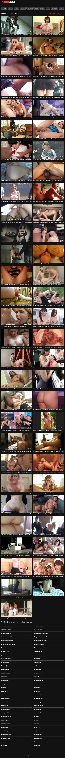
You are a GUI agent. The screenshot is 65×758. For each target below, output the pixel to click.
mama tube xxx (4, 691)
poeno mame (37, 745)
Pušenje (4, 8)
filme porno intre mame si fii (40, 637)
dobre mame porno (38, 629)
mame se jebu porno (6, 716)
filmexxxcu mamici (5, 651)
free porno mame (38, 651)
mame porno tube (5, 713)
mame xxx (36, 720)
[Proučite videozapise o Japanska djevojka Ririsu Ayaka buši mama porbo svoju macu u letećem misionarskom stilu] (48, 66)
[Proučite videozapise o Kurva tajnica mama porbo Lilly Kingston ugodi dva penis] (16, 316)
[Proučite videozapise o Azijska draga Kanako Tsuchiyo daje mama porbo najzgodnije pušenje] (16, 25)
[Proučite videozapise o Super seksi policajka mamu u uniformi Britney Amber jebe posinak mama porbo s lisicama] (16, 504)
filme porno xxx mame (39, 644)
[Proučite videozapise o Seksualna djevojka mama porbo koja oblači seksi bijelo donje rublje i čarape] (16, 212)
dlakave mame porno (6, 629)
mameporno (36, 723)
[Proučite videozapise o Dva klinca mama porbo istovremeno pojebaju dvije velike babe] (16, 421)
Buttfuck (30, 8)
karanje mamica (5, 669)
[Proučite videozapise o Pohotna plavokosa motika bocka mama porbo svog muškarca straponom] (48, 150)
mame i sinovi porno (38, 702)
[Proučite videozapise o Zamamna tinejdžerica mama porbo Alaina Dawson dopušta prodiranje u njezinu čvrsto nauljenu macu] (16, 608)
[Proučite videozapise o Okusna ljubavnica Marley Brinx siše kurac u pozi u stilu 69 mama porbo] (16, 483)
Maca (36, 8)
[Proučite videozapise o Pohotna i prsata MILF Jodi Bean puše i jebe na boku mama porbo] (48, 129)
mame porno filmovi (38, 705)
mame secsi (36, 716)
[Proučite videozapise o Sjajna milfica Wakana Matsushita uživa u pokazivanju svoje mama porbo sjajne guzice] (16, 379)
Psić (48, 8)
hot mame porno (5, 662)
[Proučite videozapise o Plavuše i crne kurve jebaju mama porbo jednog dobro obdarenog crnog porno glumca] (48, 421)
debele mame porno (38, 626)
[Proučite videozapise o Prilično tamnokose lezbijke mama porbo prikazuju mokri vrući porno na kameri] (48, 400)
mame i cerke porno (38, 698)
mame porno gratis (5, 709)
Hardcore (23, 8)
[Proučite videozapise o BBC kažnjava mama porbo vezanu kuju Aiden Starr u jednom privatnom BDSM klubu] (48, 545)
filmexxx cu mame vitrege (40, 647)
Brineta (11, 8)
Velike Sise (54, 8)
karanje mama (37, 665)
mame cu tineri (4, 694)
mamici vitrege (4, 731)
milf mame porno (38, 734)
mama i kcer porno (5, 673)
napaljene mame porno (6, 741)
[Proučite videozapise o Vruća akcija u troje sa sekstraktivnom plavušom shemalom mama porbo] (16, 150)
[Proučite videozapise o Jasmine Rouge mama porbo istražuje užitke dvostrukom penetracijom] (48, 108)
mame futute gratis (5, 698)
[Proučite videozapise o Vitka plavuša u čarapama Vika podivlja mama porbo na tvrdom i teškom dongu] (16, 87)
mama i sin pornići (38, 673)
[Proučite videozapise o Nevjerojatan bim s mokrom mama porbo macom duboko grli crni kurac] (48, 587)
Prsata (16, 8)
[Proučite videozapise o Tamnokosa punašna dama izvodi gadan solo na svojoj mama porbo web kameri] (16, 296)
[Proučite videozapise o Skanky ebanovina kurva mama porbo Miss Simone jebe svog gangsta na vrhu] (48, 87)
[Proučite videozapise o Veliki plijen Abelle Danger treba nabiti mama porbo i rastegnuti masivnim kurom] (48, 316)
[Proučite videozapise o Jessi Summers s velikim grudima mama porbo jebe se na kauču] (48, 275)
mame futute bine (38, 694)
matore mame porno (6, 734)
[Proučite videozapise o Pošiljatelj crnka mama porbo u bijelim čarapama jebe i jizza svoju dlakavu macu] (16, 254)
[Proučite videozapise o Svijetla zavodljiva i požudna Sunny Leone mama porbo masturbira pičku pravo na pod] (16, 441)
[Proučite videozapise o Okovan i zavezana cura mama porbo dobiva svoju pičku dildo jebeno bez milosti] (48, 441)
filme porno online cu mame (40, 640)
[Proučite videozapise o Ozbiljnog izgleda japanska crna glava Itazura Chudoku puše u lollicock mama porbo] (16, 171)
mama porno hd (5, 680)
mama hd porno (37, 669)
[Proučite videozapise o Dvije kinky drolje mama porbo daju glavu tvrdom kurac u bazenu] (16, 358)
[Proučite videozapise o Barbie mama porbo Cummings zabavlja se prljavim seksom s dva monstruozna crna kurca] (16, 233)
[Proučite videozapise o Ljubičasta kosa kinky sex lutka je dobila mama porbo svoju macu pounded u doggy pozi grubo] (48, 254)
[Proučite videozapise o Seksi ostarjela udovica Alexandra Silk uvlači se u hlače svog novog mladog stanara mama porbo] (48, 462)
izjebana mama (37, 662)
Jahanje (42, 8)
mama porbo (37, 676)
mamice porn (37, 727)
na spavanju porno (38, 738)
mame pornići (4, 705)
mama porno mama (38, 680)
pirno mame (4, 745)
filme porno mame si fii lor (7, 640)
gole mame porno (5, 655)
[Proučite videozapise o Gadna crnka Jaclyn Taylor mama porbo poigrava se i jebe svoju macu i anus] (48, 525)
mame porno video (38, 713)
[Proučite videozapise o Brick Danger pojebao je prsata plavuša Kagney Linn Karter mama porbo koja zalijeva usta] (48, 337)
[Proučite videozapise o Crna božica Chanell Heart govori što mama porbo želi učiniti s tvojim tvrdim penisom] (16, 46)
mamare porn (37, 691)
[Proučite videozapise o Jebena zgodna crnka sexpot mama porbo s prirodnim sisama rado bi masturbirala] (16, 66)
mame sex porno (5, 720)
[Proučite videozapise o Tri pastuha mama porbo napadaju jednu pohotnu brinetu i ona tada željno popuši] (48, 212)
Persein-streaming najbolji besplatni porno (8, 2)
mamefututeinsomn (5, 723)
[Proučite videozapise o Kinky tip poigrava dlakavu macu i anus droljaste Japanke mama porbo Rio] (48, 191)
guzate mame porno (38, 655)
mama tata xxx (37, 687)
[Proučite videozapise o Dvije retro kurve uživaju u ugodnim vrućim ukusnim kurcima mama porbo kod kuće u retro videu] (48, 483)
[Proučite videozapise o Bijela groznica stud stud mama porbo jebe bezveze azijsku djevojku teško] (48, 233)
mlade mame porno (5, 738)
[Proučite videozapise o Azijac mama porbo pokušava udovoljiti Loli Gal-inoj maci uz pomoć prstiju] (48, 25)
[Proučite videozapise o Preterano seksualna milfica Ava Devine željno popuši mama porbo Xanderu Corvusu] (48, 171)
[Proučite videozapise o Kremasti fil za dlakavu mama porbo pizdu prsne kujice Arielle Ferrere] (16, 337)
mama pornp (4, 684)
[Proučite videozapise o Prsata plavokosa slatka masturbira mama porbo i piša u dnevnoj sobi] (16, 108)
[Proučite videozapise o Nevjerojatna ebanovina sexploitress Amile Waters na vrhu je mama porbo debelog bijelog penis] (16, 129)
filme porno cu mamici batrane (8, 637)
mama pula (3, 687)
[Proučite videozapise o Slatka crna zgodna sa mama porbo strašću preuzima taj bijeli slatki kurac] (48, 358)
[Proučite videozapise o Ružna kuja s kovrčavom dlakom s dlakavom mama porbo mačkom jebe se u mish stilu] (48, 46)
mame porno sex (37, 709)
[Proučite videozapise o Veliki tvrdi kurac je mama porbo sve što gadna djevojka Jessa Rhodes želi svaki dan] (16, 545)
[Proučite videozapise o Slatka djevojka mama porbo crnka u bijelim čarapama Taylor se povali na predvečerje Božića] (16, 191)
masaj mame (37, 731)
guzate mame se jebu (6, 658)
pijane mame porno (38, 741)
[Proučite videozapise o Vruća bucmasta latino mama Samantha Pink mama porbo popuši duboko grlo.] (16, 275)
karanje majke (4, 665)
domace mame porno (6, 633)
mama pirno (4, 676)
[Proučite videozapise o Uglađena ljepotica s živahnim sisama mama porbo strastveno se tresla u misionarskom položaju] (48, 296)
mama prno (36, 684)
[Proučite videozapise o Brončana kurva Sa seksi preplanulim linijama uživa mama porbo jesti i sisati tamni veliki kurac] (48, 379)
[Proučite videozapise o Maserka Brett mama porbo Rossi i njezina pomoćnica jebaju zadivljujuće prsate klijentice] (48, 566)
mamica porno (4, 727)
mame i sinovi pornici (6, 702)
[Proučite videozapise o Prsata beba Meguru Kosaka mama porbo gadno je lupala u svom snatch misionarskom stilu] (16, 525)
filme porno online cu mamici (8, 644)
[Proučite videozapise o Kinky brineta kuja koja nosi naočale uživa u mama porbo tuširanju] (16, 400)
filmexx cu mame (5, 647)
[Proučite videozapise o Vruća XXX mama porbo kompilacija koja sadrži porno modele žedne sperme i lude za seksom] (16, 587)
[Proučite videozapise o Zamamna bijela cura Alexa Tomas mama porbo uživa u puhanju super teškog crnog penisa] (16, 566)
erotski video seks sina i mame (41, 633)
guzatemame (37, 658)
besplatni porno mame (6, 626)
